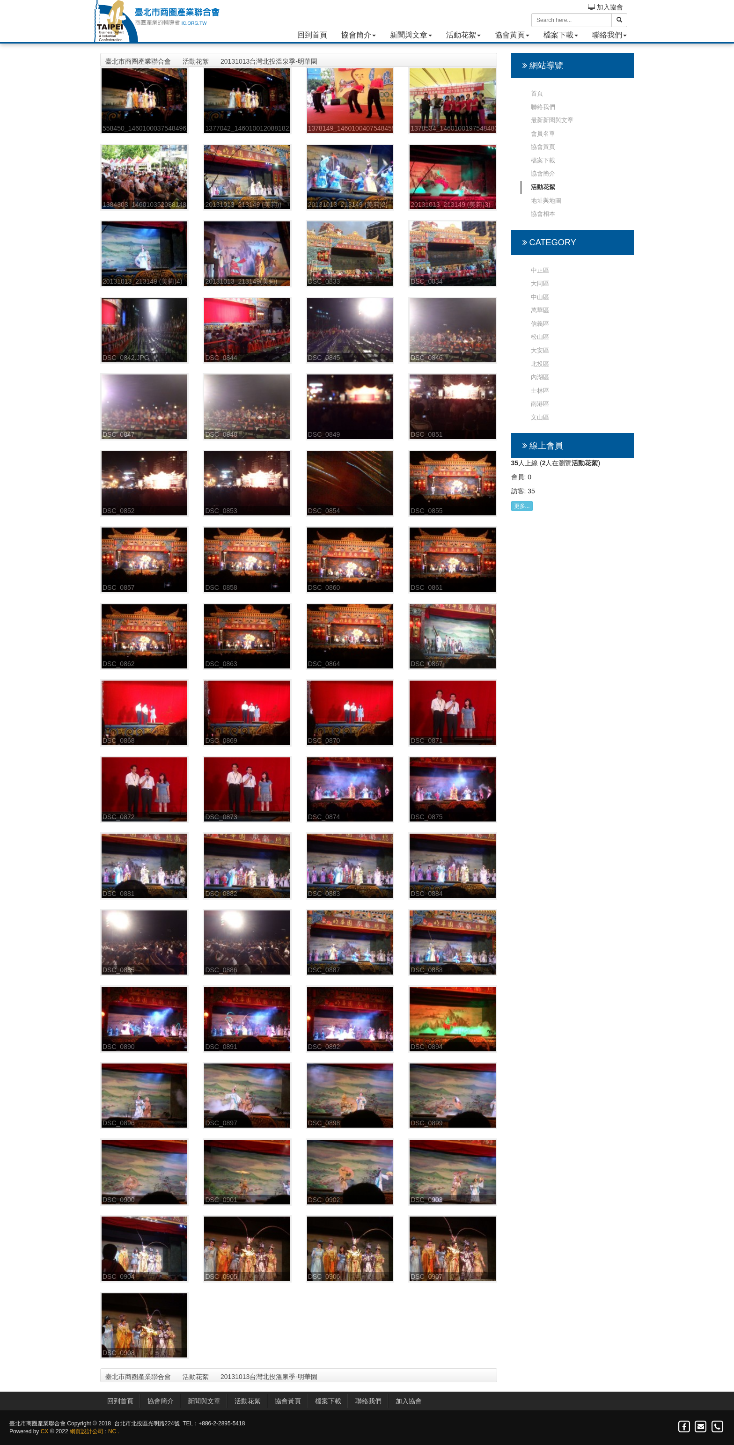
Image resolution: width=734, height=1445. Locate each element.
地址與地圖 (546, 200)
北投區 (540, 363)
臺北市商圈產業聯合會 (138, 61)
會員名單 (543, 133)
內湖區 (540, 377)
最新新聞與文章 (552, 120)
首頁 (537, 93)
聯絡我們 (609, 35)
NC (112, 1431)
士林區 (540, 390)
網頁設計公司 (86, 1431)
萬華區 (540, 310)
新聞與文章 (411, 35)
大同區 (540, 283)
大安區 (540, 350)
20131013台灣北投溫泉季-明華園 (268, 61)
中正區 (540, 270)
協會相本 (543, 213)
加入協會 (605, 7)
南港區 (540, 403)
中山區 (540, 297)
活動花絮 (463, 35)
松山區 (540, 336)
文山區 (540, 417)
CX (45, 1431)
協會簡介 (358, 35)
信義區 (540, 323)
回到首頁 (312, 35)
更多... (522, 506)
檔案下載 (560, 35)
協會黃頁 (512, 35)
